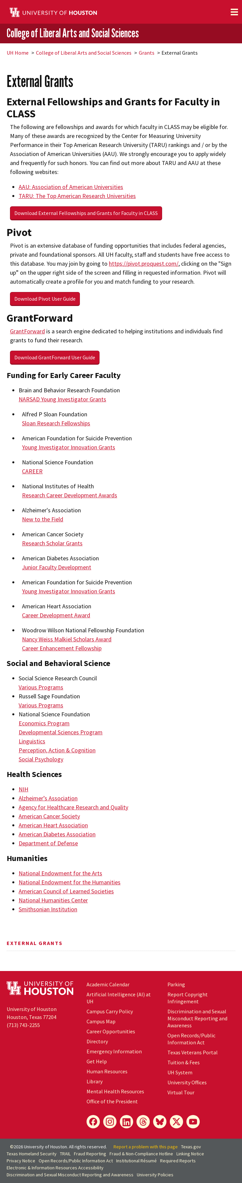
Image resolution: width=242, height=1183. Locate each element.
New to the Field (42, 519)
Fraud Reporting (90, 1154)
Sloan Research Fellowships (56, 423)
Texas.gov (191, 1147)
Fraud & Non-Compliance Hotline (141, 1154)
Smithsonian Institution (48, 909)
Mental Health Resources (115, 1091)
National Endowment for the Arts (60, 873)
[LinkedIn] (126, 1121)
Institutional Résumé (136, 1161)
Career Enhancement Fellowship (62, 648)
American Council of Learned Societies (66, 891)
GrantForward (27, 331)
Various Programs (41, 687)
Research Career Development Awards (69, 495)
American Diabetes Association (57, 834)
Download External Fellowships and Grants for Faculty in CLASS (86, 213)
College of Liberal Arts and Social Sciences (73, 33)
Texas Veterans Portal (192, 1052)
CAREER (32, 471)
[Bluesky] (159, 1121)
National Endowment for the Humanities (70, 882)
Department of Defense (48, 843)
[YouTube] (193, 1121)
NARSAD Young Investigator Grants (62, 399)
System (179, 1072)
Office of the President (112, 1101)
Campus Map (101, 1021)
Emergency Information (114, 1051)
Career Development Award (56, 615)
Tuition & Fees (183, 1062)
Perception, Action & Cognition (57, 750)
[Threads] (143, 1121)
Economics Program (44, 723)
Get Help (97, 1061)
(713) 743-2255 (23, 1025)
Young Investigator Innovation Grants (68, 447)
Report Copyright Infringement (187, 998)
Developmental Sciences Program (61, 732)
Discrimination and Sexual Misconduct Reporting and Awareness (197, 1018)
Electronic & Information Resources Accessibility (55, 1168)
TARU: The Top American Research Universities (77, 196)
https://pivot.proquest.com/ (143, 263)
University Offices (187, 1082)
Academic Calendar (108, 984)
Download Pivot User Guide (45, 298)
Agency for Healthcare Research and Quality (73, 807)
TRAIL (65, 1154)
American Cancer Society (49, 816)
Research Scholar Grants (52, 543)
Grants (146, 52)
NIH (23, 789)
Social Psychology (41, 759)
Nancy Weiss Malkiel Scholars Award (67, 639)
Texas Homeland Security (32, 1154)
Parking (176, 984)
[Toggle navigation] (234, 12)
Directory (97, 1041)
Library (95, 1081)
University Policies (155, 1175)
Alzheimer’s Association (48, 798)
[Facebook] (93, 1121)
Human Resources (107, 1071)
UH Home (18, 52)
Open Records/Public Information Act (191, 1039)
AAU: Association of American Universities (71, 187)
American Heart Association (53, 825)
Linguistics (32, 741)
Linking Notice (190, 1154)
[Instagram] (110, 1121)
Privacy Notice (21, 1161)
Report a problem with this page (146, 1147)
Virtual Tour (180, 1092)
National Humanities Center (53, 900)
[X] (176, 1121)
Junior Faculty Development (56, 567)
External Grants (35, 943)
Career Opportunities (111, 1031)
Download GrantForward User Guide (54, 357)
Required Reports (178, 1161)
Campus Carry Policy (110, 1011)
